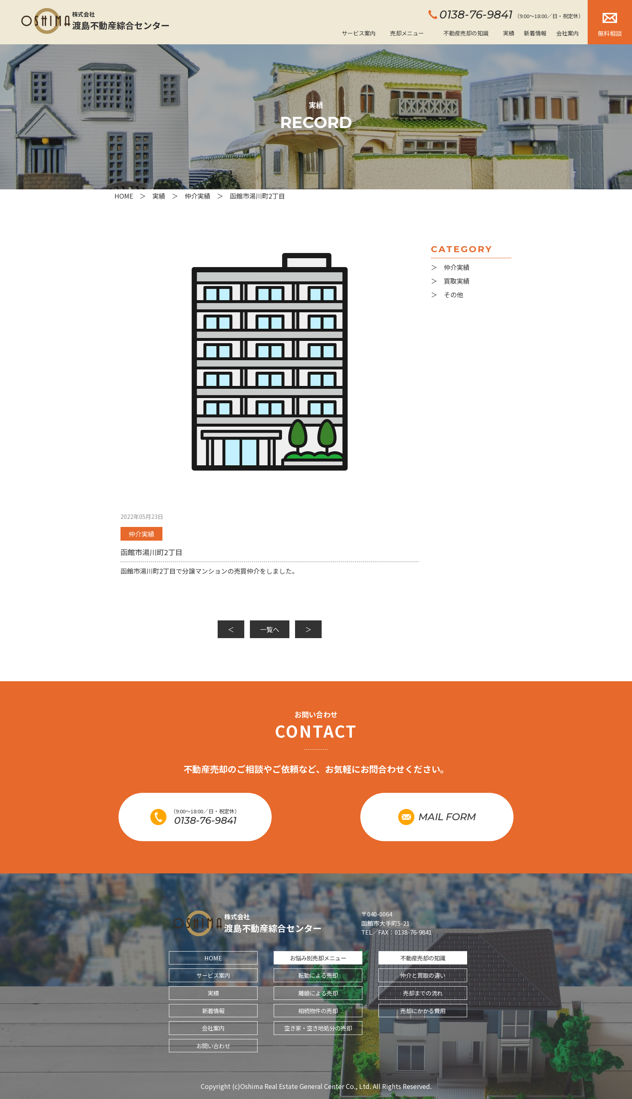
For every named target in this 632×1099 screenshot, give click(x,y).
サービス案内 (359, 33)
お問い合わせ (213, 1045)
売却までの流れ (423, 993)
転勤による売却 (318, 975)
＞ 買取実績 (450, 281)
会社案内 (567, 33)
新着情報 (535, 33)
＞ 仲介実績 (450, 267)
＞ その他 (447, 294)
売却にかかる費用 (422, 1010)
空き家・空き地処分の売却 (318, 1028)
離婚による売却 (318, 993)
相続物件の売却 (318, 1010)
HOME (213, 958)
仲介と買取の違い (422, 975)
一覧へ (269, 629)
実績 (508, 33)
